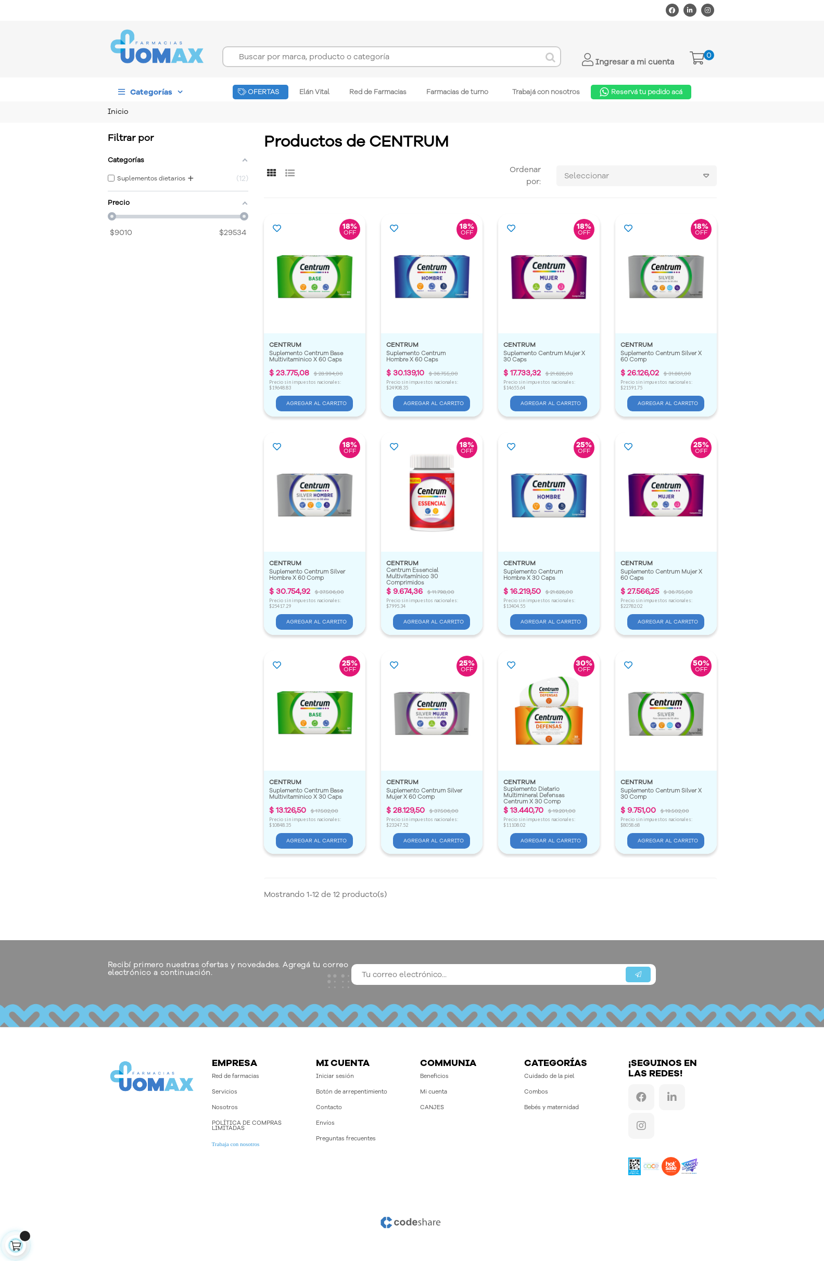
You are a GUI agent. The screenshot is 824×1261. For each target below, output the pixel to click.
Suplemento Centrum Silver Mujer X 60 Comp (425, 794)
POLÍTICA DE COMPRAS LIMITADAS (247, 1125)
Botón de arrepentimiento (351, 1092)
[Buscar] (391, 56)
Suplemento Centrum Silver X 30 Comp (661, 794)
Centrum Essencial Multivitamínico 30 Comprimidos (413, 576)
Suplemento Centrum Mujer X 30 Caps (545, 356)
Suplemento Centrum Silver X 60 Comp (661, 356)
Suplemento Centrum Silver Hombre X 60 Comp (308, 575)
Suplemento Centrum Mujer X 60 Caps (662, 575)
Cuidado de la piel (549, 1076)
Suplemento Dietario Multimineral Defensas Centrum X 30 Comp (534, 795)
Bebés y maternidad (551, 1107)
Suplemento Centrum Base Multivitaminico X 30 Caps (307, 794)
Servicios (224, 1092)
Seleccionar (640, 175)
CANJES (432, 1107)
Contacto (329, 1107)
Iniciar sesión (335, 1076)
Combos (536, 1092)
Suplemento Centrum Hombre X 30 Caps (533, 575)
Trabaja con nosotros (236, 1144)
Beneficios (434, 1076)
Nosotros (225, 1107)
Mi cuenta (433, 1092)
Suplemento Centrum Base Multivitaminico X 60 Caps (307, 356)
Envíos (325, 1123)
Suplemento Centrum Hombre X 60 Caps (416, 356)
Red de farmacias (235, 1076)
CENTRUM (285, 345)
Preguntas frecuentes (346, 1138)
